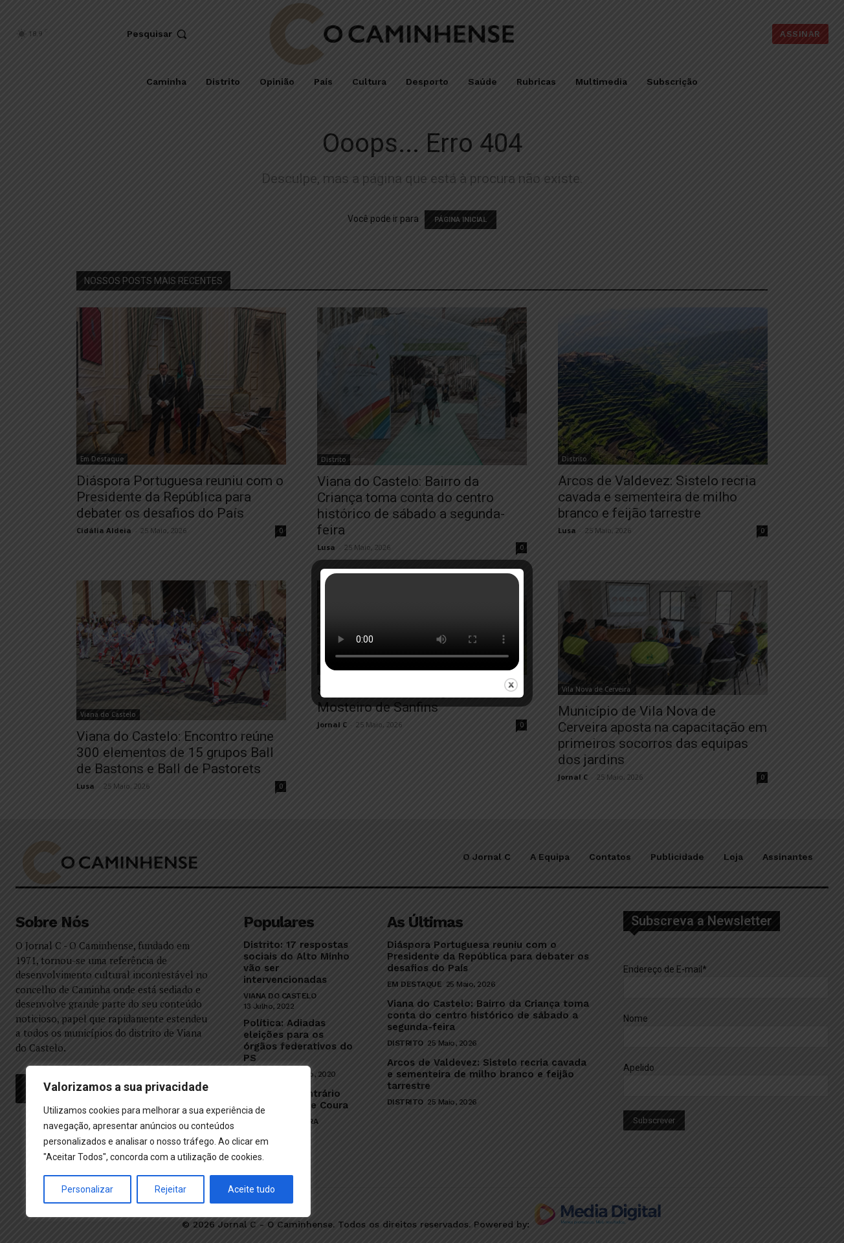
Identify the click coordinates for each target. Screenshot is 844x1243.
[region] (168, 1141)
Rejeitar (170, 1189)
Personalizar (87, 1189)
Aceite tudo (251, 1189)
